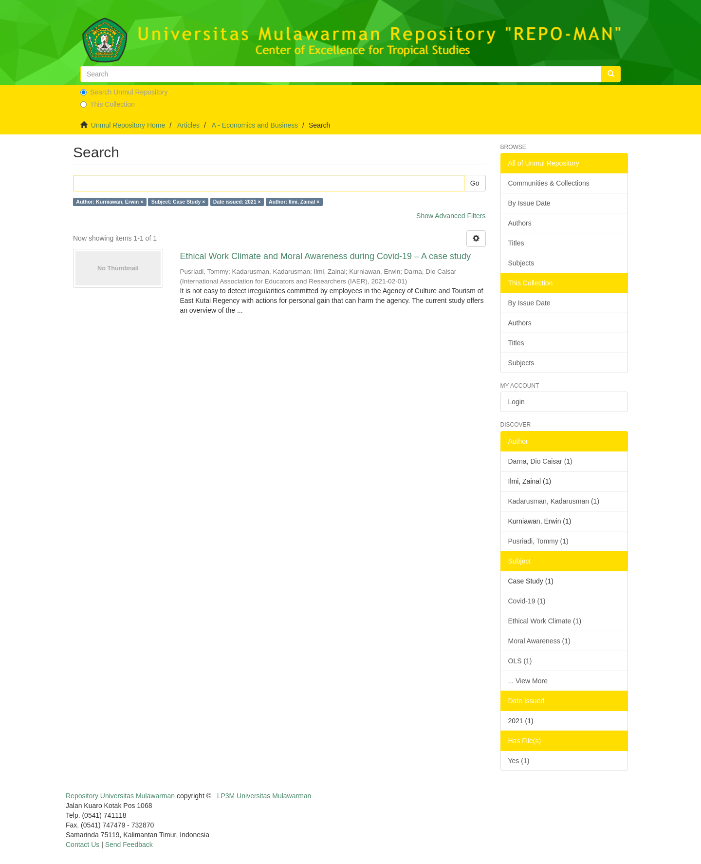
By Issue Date (529, 203)
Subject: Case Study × (178, 202)
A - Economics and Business (255, 125)
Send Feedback (129, 844)
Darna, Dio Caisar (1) (540, 461)
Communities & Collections (549, 183)
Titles (516, 243)
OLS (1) (520, 661)
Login (516, 402)
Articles (188, 125)
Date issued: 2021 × (237, 202)
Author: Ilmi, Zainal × (294, 202)
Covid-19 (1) (527, 601)
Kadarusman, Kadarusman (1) (554, 501)
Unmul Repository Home (128, 125)
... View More (528, 681)
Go (475, 183)
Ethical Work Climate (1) (545, 621)
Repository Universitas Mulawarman (120, 796)
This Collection (107, 104)
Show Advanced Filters (450, 216)
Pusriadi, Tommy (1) (538, 541)
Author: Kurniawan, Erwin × (109, 202)
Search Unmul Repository (124, 92)
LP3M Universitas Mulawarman (264, 796)
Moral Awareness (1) (539, 641)
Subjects (521, 263)
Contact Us (82, 844)
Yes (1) (519, 761)
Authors (520, 223)
